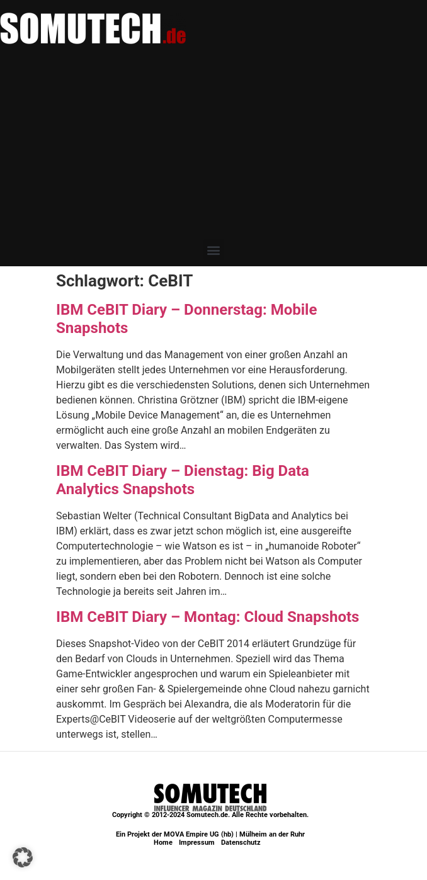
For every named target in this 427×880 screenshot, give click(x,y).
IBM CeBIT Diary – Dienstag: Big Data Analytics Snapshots (182, 480)
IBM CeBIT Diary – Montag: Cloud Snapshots (207, 617)
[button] (213, 249)
